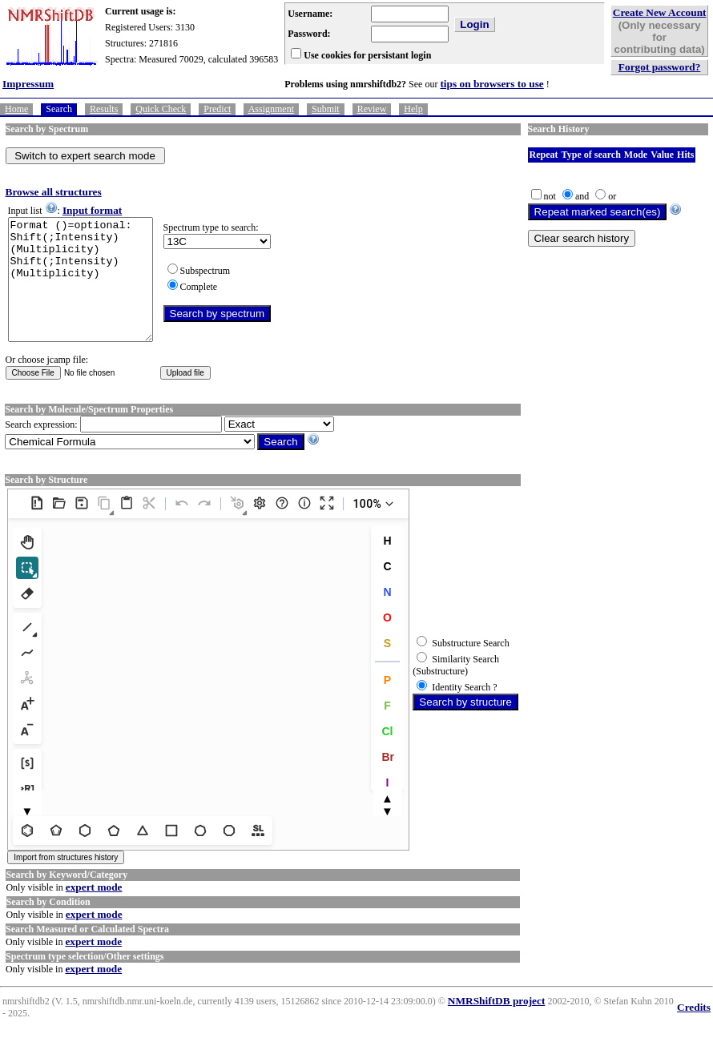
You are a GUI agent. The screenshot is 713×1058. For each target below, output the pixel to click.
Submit (326, 109)
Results (104, 109)
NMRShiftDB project (497, 1025)
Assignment (271, 109)
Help (413, 109)
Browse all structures (54, 192)
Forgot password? (659, 67)
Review (372, 109)
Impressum (28, 84)
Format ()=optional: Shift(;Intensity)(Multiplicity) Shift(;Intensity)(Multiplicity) (88, 291)
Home (16, 109)
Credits (694, 1031)
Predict (217, 109)
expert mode (94, 911)
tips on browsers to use (491, 84)
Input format (92, 210)
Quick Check (160, 109)
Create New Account (660, 12)
